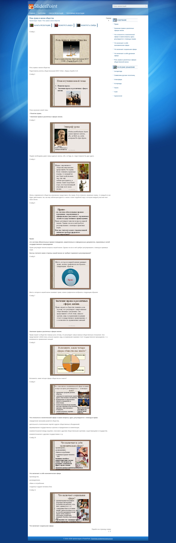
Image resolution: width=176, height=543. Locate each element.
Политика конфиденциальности (102, 539)
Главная (32, 13)
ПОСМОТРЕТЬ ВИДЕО (65, 25)
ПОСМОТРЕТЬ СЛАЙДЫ (88, 25)
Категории (41, 13)
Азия (116, 92)
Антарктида (118, 71)
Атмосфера (118, 79)
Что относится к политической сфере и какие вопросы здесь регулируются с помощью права (125, 37)
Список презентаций (56, 13)
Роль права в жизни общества (51, 20)
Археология (118, 96)
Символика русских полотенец (124, 75)
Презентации (33, 20)
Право (40, 20)
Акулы (116, 88)
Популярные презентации (75, 13)
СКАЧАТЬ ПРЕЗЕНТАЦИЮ (42, 25)
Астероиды (118, 83)
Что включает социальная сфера (125, 49)
